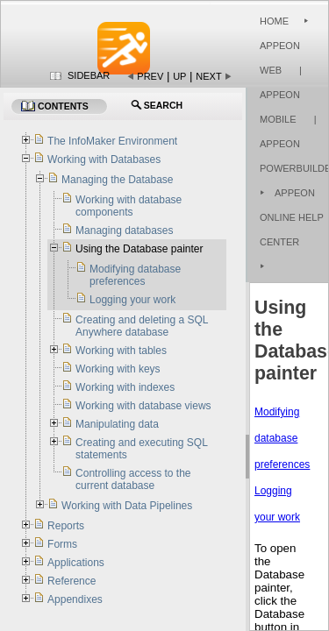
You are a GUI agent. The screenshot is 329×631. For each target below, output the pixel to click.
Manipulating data (117, 424)
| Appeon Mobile (281, 94)
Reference (71, 581)
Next (208, 76)
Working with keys (117, 369)
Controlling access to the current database (132, 479)
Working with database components (128, 206)
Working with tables (121, 350)
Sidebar (89, 75)
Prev (150, 76)
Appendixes (75, 599)
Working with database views (143, 406)
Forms (62, 544)
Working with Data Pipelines (126, 506)
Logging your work (132, 300)
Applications (75, 563)
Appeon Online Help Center (292, 217)
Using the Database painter (139, 249)
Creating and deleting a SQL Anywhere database (141, 326)
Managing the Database (117, 180)
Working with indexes (125, 387)
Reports (65, 526)
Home (274, 21)
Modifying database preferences (282, 438)
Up (179, 76)
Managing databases (124, 230)
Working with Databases (104, 159)
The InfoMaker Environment (112, 141)
